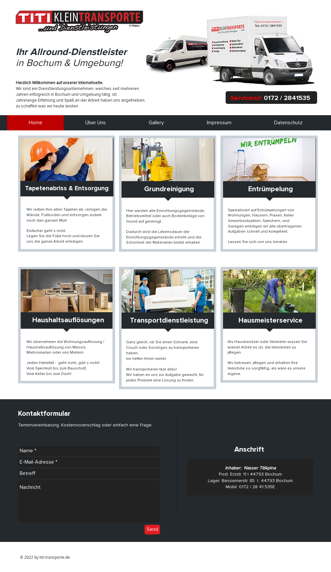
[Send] (152, 529)
